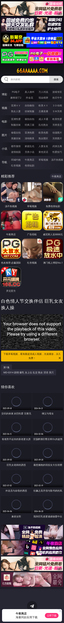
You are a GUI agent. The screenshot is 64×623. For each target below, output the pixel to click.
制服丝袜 (16, 124)
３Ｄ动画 (57, 105)
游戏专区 (57, 91)
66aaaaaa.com (32, 70)
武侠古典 (57, 146)
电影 (4, 121)
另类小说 (29, 152)
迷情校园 (16, 152)
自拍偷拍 (29, 105)
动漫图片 (57, 132)
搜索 (56, 79)
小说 (4, 148)
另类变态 (57, 124)
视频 (4, 108)
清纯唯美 (29, 138)
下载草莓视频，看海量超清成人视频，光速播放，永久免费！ (32, 356)
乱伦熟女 (43, 124)
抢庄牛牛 (57, 97)
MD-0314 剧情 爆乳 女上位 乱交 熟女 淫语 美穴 (28, 372)
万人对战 (43, 91)
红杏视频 (16, 165)
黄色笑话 (43, 152)
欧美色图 (43, 132)
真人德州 (29, 91)
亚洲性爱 (16, 119)
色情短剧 (29, 165)
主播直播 (43, 111)
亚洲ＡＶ (16, 105)
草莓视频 (43, 159)
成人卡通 (43, 119)
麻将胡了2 (15, 97)
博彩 (4, 94)
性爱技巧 (57, 152)
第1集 (6, 367)
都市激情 (16, 146)
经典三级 (29, 124)
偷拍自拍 (29, 119)
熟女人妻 (16, 111)
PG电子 (16, 91)
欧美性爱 (57, 119)
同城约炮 (16, 159)
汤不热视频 (57, 159)
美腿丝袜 (16, 138)
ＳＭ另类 (57, 111)
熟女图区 (43, 138)
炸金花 (29, 97)
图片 (4, 135)
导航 (4, 162)
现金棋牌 (43, 97)
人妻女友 (43, 146)
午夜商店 (29, 159)
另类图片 (57, 138)
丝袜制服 (29, 111)
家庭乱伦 (29, 146)
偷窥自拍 (16, 132)
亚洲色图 (29, 132)
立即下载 (51, 615)
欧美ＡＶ (43, 105)
